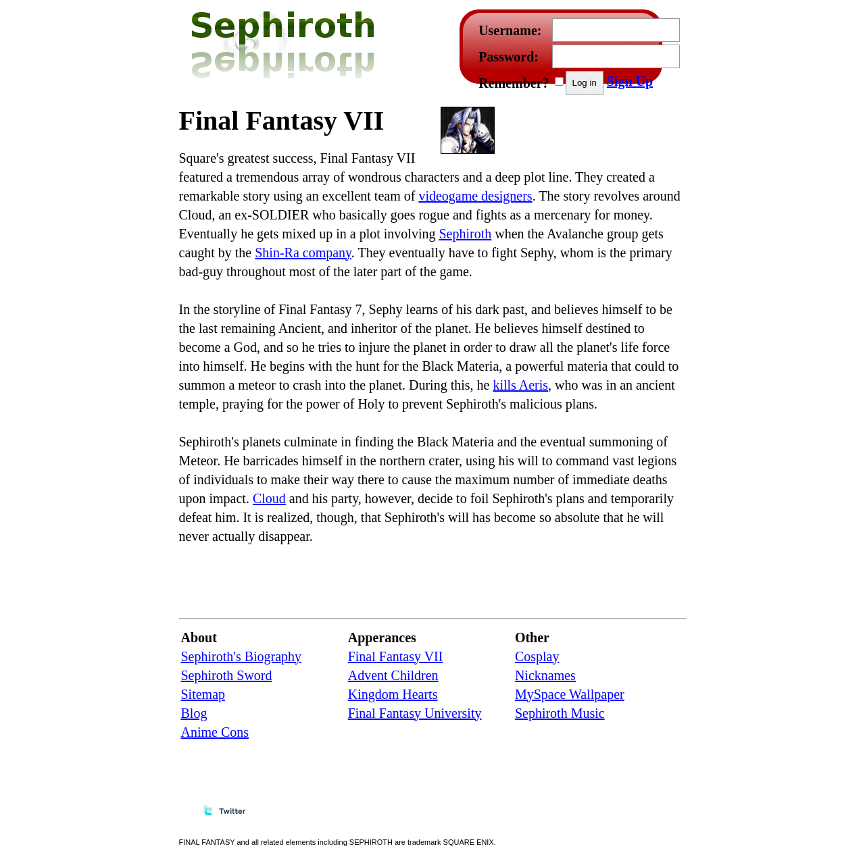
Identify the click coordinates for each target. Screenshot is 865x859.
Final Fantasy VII (395, 656)
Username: (509, 30)
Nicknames (545, 675)
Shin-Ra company (303, 252)
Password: (508, 56)
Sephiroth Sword (226, 675)
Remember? (513, 83)
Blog (194, 713)
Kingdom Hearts (393, 694)
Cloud (269, 498)
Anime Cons (215, 732)
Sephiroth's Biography (241, 656)
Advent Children (393, 675)
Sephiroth (465, 233)
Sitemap (203, 694)
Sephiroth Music (560, 713)
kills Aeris (520, 385)
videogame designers (475, 195)
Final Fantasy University (415, 713)
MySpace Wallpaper (569, 694)
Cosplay (537, 656)
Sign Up (630, 81)
